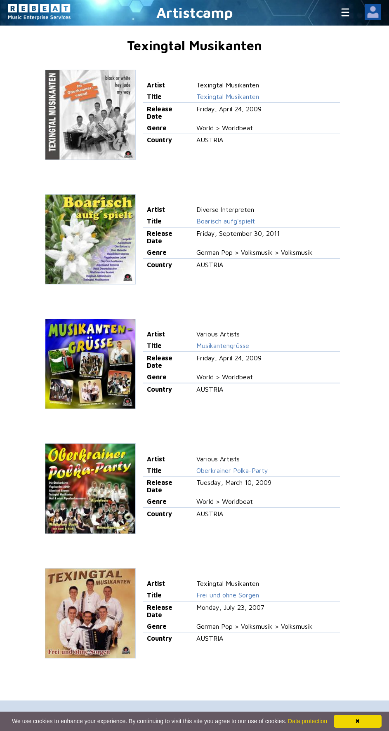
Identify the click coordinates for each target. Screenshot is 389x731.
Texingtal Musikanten (227, 96)
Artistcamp (194, 12)
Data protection (307, 721)
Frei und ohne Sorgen (227, 595)
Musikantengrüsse (222, 345)
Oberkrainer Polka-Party (232, 470)
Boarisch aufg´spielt (225, 221)
